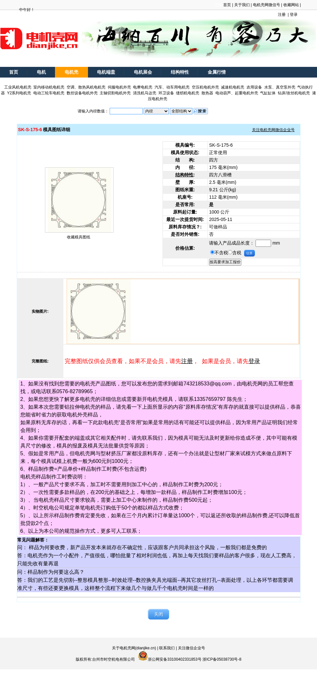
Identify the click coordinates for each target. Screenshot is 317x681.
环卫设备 (166, 93)
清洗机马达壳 (144, 93)
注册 (282, 14)
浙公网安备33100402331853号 (174, 659)
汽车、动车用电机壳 (172, 87)
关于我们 (242, 5)
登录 (294, 14)
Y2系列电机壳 (19, 93)
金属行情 (217, 72)
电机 (41, 72)
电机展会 (143, 72)
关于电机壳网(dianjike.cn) (134, 648)
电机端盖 (106, 72)
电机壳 (71, 72)
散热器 (207, 93)
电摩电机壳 (142, 87)
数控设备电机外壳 (82, 93)
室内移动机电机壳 (48, 87)
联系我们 (167, 648)
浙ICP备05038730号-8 (221, 659)
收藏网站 (291, 5)
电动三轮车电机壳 (48, 93)
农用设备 (254, 87)
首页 (227, 5)
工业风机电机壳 (17, 87)
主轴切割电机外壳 (115, 93)
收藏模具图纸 (78, 237)
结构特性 (180, 72)
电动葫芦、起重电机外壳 (236, 93)
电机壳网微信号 (266, 5)
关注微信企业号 (191, 648)
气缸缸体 (268, 93)
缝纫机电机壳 (187, 93)
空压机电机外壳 (205, 87)
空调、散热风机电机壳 (86, 87)
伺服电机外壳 (119, 87)
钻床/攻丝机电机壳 (294, 93)
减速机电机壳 (232, 87)
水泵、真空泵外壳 (279, 87)
